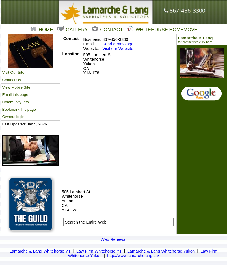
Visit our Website (117, 48)
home (42, 29)
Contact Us (11, 80)
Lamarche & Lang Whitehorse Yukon (161, 251)
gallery (73, 29)
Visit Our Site (13, 72)
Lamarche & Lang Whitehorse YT (40, 251)
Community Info (15, 102)
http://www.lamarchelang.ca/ (133, 255)
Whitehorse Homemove (162, 29)
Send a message (117, 44)
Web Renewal (113, 239)
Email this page (15, 94)
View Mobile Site (16, 87)
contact (108, 29)
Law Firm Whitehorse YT (99, 251)
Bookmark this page (19, 109)
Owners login (13, 117)
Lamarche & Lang (202, 40)
